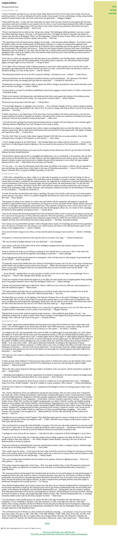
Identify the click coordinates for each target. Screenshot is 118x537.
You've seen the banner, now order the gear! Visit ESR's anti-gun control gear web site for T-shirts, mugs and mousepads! (59, 533)
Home (47, 523)
